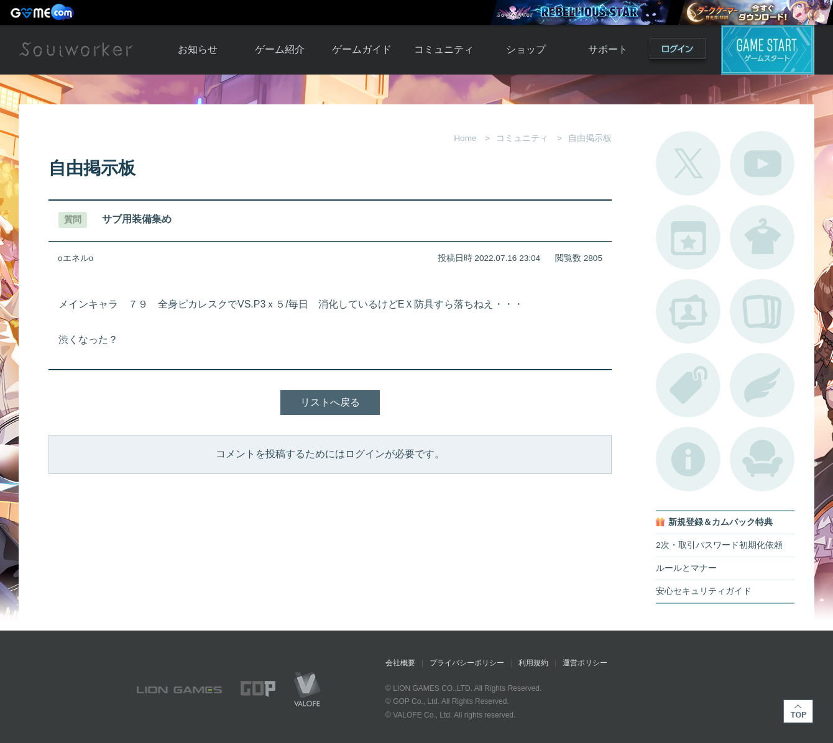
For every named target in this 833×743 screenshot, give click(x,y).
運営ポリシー (585, 663)
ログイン (678, 51)
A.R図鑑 (762, 311)
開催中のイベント (688, 237)
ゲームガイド (362, 49)
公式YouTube (762, 163)
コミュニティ (444, 49)
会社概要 (400, 663)
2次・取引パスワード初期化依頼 (719, 545)
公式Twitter (688, 163)
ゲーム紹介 (280, 49)
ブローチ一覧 (762, 385)
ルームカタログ (762, 459)
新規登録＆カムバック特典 (720, 522)
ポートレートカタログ (688, 311)
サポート (608, 49)
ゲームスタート (767, 50)
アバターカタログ (762, 237)
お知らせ (198, 49)
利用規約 (533, 663)
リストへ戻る (330, 402)
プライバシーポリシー (467, 663)
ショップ (526, 49)
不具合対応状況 (688, 459)
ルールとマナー (686, 568)
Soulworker (76, 50)
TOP (798, 711)
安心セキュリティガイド (704, 591)
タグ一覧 (688, 385)
